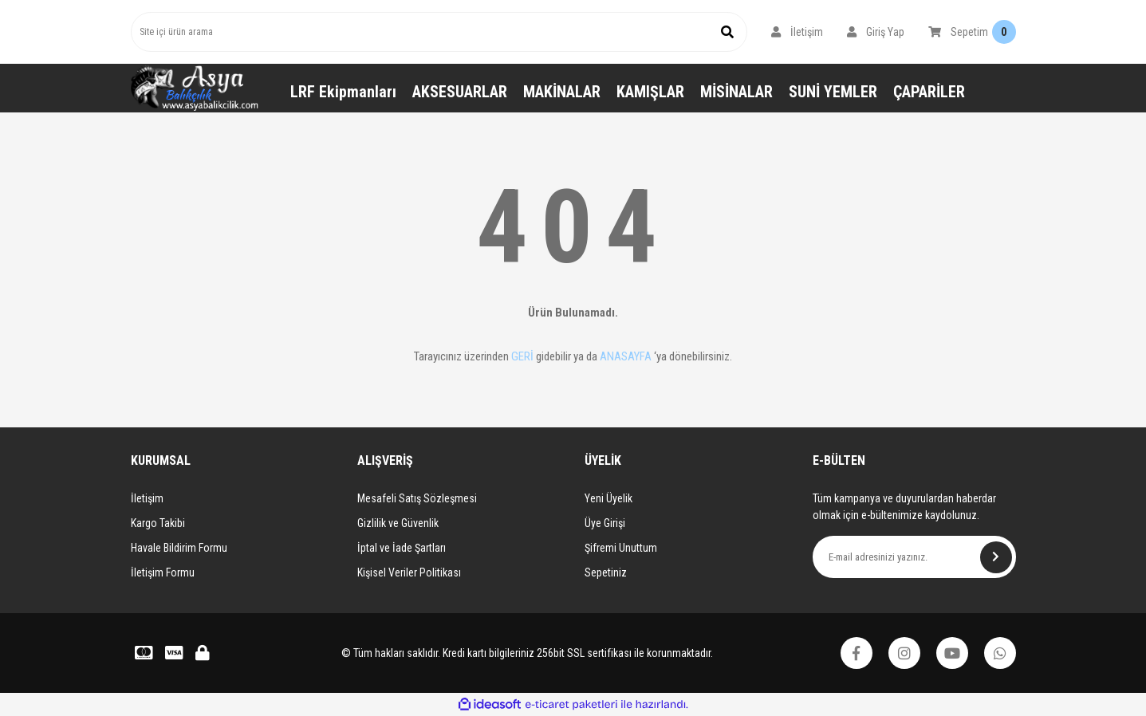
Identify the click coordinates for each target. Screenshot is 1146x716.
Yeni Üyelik (608, 498)
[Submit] (996, 557)
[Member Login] (797, 32)
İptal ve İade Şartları (401, 547)
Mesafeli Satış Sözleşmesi (417, 498)
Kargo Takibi (158, 523)
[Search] (439, 32)
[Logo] (194, 88)
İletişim (147, 498)
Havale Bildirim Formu (179, 547)
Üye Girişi (605, 523)
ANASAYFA (626, 356)
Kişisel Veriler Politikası (409, 572)
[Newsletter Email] (914, 557)
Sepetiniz (606, 572)
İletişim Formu (163, 572)
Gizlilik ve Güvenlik (398, 523)
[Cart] (972, 32)
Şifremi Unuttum (621, 547)
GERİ (522, 356)
